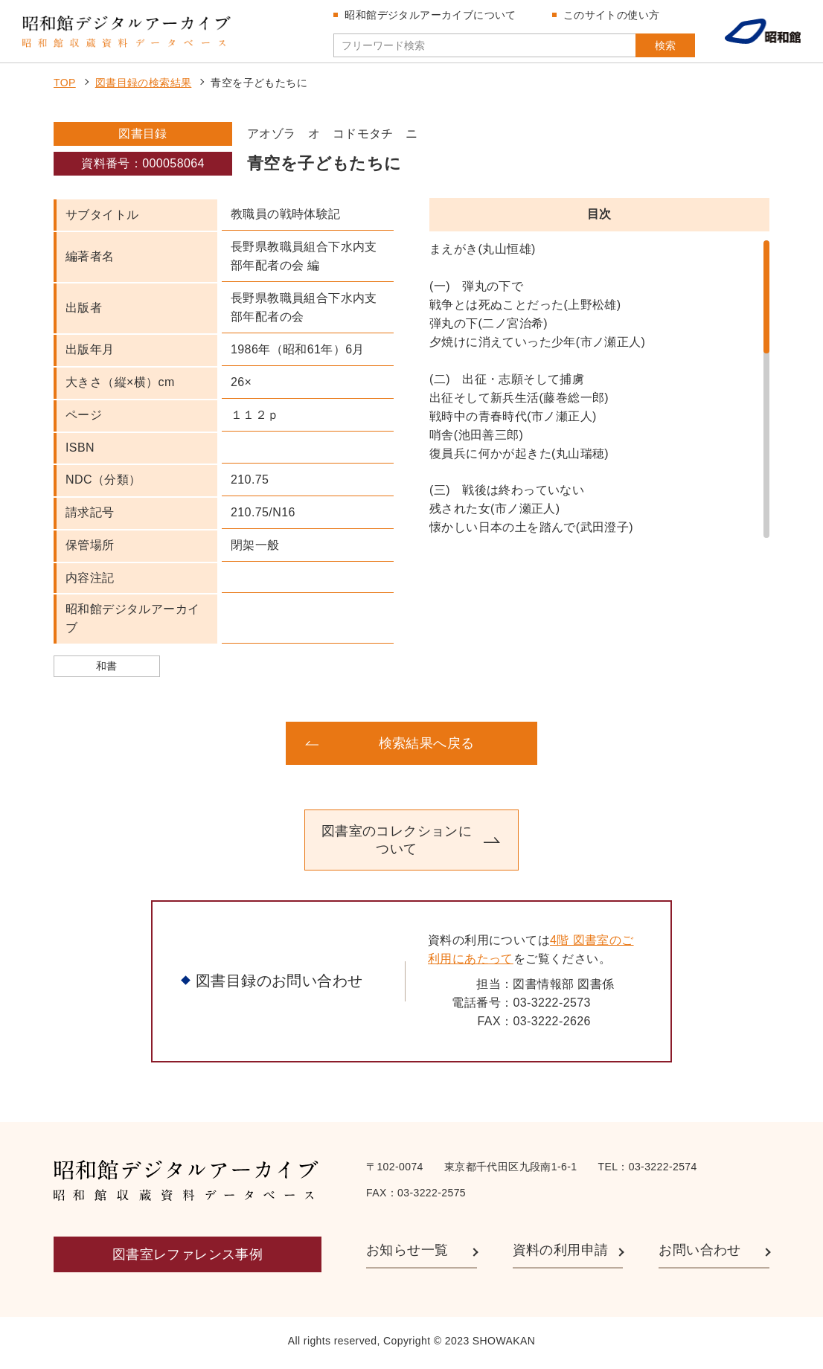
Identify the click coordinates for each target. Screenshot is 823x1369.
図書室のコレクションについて (396, 843)
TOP (65, 86)
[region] (599, 393)
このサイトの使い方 (613, 16)
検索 (657, 47)
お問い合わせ (699, 1253)
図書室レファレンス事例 (187, 1258)
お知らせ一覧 (407, 1253)
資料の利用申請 (561, 1253)
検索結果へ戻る (427, 746)
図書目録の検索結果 (143, 86)
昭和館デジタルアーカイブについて (431, 16)
